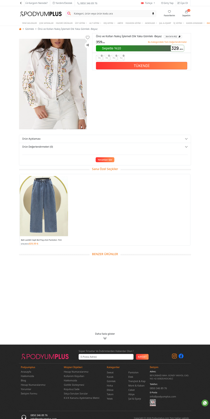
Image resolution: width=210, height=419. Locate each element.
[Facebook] (181, 357)
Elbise (110, 390)
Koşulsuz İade (72, 389)
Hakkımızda (27, 376)
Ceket (131, 390)
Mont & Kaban (136, 385)
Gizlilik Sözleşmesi (74, 384)
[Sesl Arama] (153, 13)
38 (107, 57)
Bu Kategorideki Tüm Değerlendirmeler (167, 42)
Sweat (110, 372)
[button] (88, 38)
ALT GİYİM (94, 23)
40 (115, 57)
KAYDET (142, 356)
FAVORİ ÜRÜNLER (64, 23)
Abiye (131, 394)
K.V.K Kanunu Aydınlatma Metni (81, 398)
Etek (130, 376)
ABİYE (120, 23)
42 (122, 57)
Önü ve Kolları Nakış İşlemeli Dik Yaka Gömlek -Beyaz (67, 29)
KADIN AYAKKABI (194, 23)
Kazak (110, 376)
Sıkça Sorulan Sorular (76, 393)
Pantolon (133, 372)
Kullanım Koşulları (74, 376)
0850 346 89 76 (87, 3)
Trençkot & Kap (137, 381)
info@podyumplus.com (163, 396)
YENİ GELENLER (29, 23)
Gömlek (29, 29)
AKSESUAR (150, 23)
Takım (110, 394)
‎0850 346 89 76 (158, 388)
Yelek (110, 398)
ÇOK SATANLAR (46, 23)
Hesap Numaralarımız (33, 384)
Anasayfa (26, 371)
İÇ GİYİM (177, 23)
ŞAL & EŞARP (165, 23)
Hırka (110, 385)
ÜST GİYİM (80, 23)
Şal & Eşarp (134, 398)
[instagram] (174, 357)
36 (100, 57)
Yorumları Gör (105, 159)
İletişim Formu (29, 393)
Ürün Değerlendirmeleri (37, 146)
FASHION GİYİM (133, 23)
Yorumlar (26, 389)
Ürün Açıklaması (31, 138)
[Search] (111, 13)
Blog (23, 380)
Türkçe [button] (149, 3)
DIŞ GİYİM (108, 23)
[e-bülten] (106, 357)
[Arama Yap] (69, 13)
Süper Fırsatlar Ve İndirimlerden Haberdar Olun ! (106, 351)
